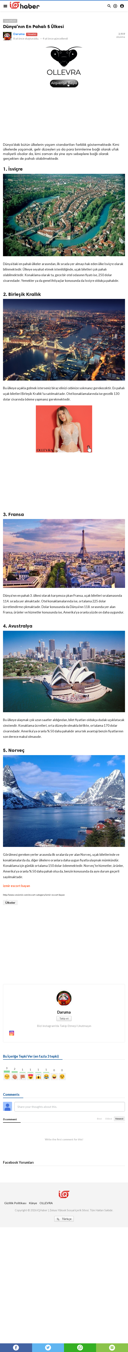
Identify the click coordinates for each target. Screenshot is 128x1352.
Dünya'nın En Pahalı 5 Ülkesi (33, 26)
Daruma (19, 34)
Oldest (108, 1118)
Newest (119, 1118)
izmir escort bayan (16, 886)
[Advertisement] (64, 115)
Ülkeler (10, 902)
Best (99, 1118)
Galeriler (10, 20)
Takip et (64, 1018)
